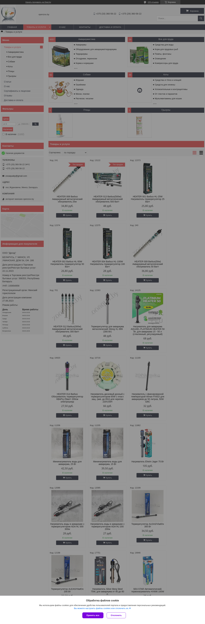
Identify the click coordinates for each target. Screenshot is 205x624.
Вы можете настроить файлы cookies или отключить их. (101, 608)
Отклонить (116, 615)
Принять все (92, 615)
